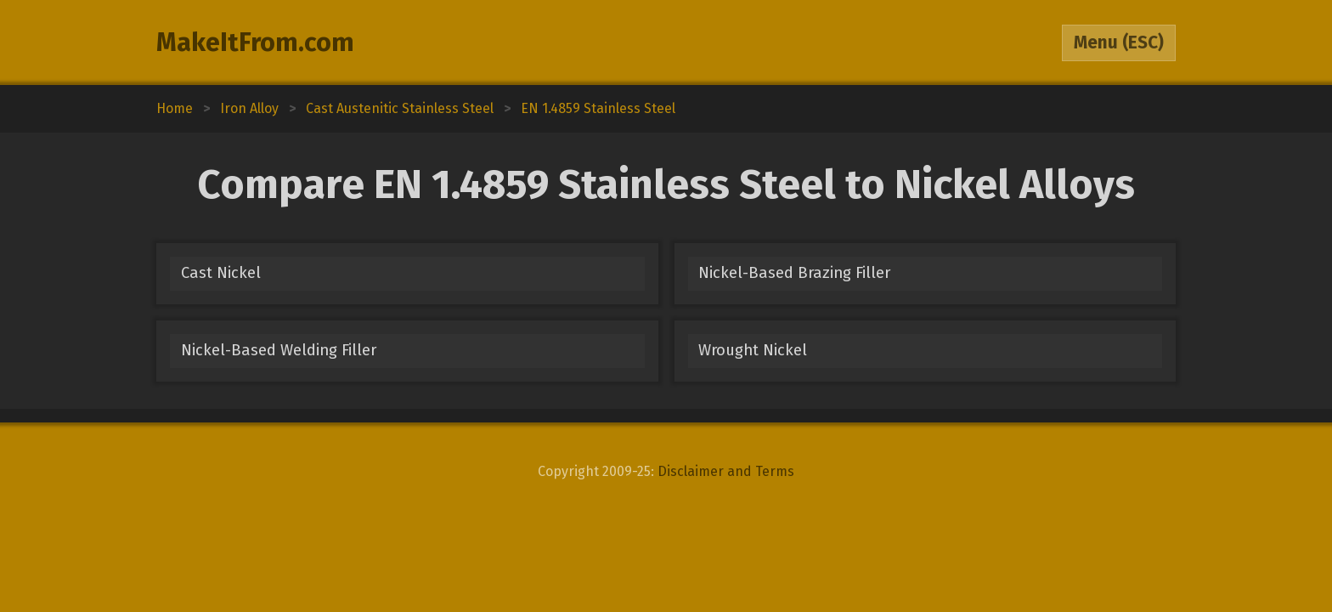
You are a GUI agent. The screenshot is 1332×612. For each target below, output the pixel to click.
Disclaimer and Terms (726, 471)
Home (174, 108)
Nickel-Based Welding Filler (278, 350)
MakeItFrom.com (255, 42)
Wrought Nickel (752, 350)
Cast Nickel (221, 273)
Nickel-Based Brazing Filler (794, 273)
